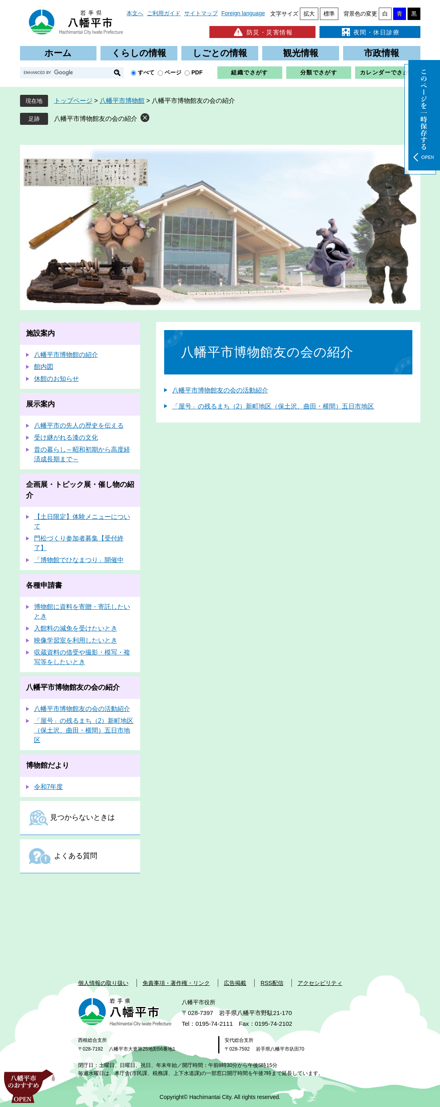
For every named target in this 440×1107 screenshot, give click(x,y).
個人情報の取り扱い (103, 983)
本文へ (135, 13)
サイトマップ (201, 13)
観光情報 (300, 53)
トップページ (73, 100)
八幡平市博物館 (122, 100)
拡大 (309, 13)
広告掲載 (235, 983)
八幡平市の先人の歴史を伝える (79, 425)
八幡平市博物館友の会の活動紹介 (220, 390)
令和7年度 (48, 786)
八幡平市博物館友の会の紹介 (95, 118)
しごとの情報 (220, 53)
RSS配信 (272, 983)
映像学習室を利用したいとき (75, 640)
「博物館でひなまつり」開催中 (79, 560)
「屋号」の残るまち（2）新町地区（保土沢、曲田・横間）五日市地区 (273, 406)
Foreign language (243, 13)
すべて (146, 72)
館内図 (43, 366)
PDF (197, 72)
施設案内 (40, 333)
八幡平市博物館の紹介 (66, 354)
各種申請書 (44, 585)
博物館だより (47, 765)
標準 (329, 13)
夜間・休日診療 (370, 32)
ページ (173, 72)
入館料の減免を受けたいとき (75, 628)
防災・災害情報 (262, 32)
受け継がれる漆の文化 (66, 437)
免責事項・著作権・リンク (176, 983)
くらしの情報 (139, 53)
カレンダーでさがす (388, 72)
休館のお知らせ (56, 378)
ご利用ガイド (164, 13)
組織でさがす (249, 72)
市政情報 (381, 53)
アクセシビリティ (319, 983)
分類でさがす (318, 72)
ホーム (58, 53)
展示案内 (40, 404)
